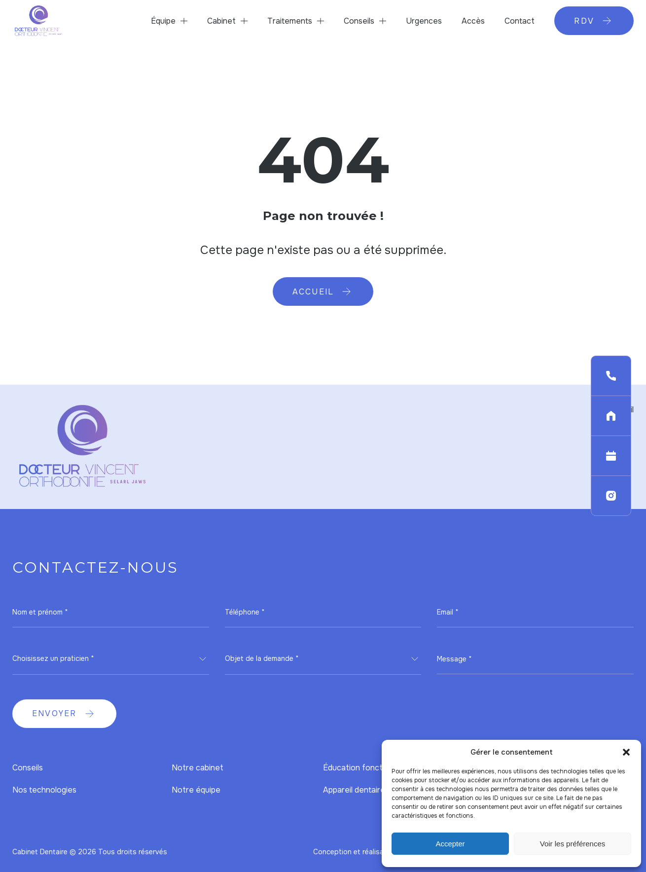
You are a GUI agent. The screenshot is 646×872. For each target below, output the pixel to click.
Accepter (450, 843)
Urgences (424, 21)
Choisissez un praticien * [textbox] (53, 658)
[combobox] (110, 659)
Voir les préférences (573, 843)
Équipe (163, 21)
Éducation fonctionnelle (367, 768)
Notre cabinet (197, 768)
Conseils (359, 21)
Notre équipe (196, 790)
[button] (626, 752)
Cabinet (221, 21)
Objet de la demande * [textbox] (262, 658)
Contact (519, 21)
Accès (473, 21)
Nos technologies (44, 790)
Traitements (289, 21)
